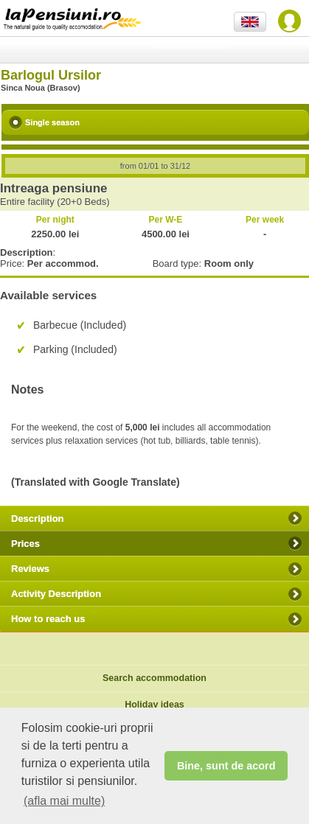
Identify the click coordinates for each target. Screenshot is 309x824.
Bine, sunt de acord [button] (226, 766)
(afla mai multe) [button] (64, 801)
